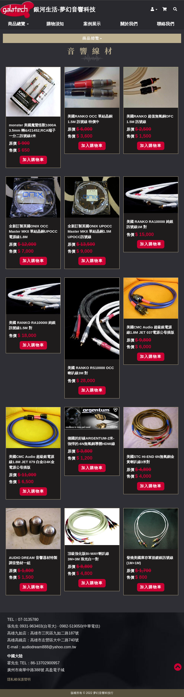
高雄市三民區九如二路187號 (54, 633)
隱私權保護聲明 (19, 679)
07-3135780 (28, 619)
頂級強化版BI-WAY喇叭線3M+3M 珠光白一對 (88, 556)
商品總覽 (18, 23)
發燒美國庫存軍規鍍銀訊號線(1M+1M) (149, 560)
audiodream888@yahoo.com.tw (49, 647)
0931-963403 (31, 626)
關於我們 (129, 23)
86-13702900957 (45, 663)
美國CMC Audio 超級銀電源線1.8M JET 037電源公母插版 (150, 330)
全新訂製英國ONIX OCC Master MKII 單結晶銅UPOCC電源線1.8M (33, 231)
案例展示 (92, 23)
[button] (154, 9)
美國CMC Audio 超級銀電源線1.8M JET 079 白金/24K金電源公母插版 (31, 462)
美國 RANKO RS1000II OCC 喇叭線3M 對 (91, 370)
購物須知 (55, 23)
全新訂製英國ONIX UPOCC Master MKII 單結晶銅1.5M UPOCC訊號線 (90, 231)
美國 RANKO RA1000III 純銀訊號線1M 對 (149, 224)
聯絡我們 (165, 23)
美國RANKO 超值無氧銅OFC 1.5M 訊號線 (149, 119)
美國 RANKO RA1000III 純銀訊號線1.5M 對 (32, 325)
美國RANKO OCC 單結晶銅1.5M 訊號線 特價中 (90, 119)
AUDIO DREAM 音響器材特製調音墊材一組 (33, 560)
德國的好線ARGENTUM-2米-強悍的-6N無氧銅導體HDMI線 (91, 441)
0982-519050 (71, 626)
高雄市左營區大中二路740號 (54, 640)
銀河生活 (65, 9)
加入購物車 (33, 160)
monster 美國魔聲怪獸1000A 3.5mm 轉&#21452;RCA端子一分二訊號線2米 (32, 130)
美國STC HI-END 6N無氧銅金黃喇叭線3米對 (150, 459)
